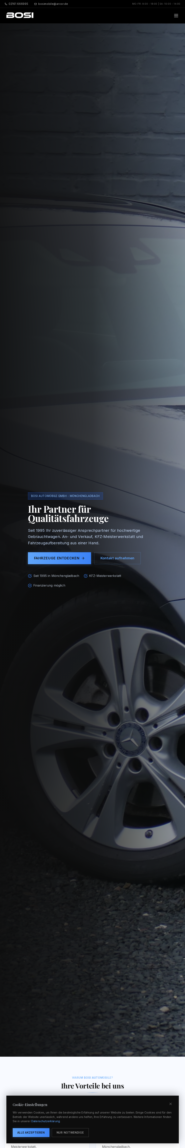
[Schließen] (170, 1104)
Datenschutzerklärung (45, 1121)
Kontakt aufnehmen (117, 558)
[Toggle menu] (176, 15)
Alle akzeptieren (31, 1132)
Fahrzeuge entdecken (59, 558)
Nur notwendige (70, 1132)
